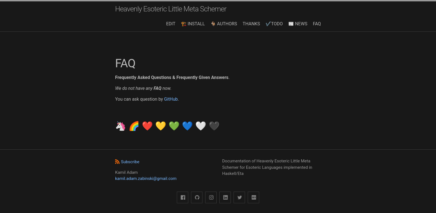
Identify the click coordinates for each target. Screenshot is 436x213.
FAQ (317, 23)
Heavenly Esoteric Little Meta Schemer (170, 9)
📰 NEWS (297, 23)
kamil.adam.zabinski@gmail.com (146, 178)
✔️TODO (274, 23)
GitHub (171, 99)
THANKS (251, 23)
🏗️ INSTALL (193, 23)
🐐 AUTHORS (223, 23)
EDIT (170, 23)
